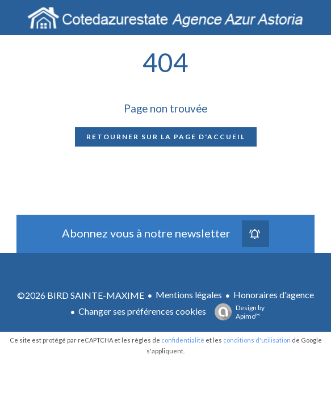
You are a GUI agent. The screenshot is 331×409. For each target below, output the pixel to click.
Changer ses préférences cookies (142, 311)
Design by (237, 311)
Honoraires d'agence (273, 294)
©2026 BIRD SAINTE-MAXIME (80, 295)
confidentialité (182, 340)
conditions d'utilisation (257, 340)
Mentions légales (189, 294)
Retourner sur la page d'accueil (165, 136)
